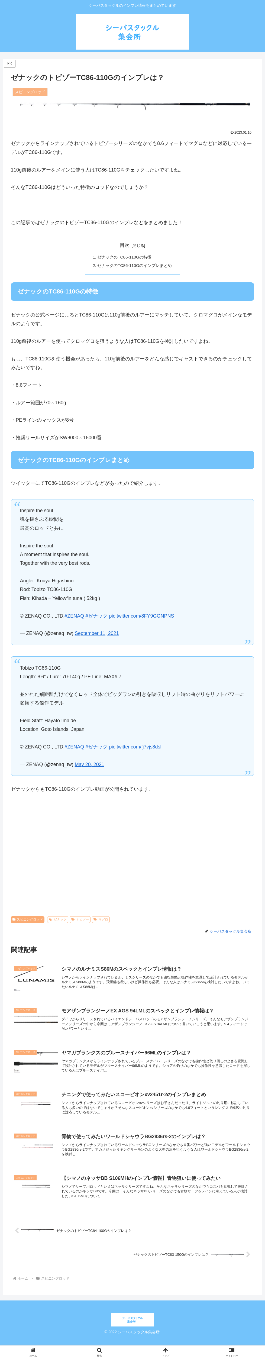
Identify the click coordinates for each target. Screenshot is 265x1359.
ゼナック (58, 920)
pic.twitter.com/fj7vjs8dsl (135, 748)
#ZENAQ (74, 617)
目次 (125, 245)
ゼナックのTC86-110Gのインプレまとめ (134, 266)
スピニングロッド (27, 920)
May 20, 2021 (89, 765)
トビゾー (80, 920)
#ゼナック (96, 617)
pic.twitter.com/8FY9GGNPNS (141, 617)
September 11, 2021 (97, 634)
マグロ (100, 920)
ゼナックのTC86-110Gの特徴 (124, 257)
